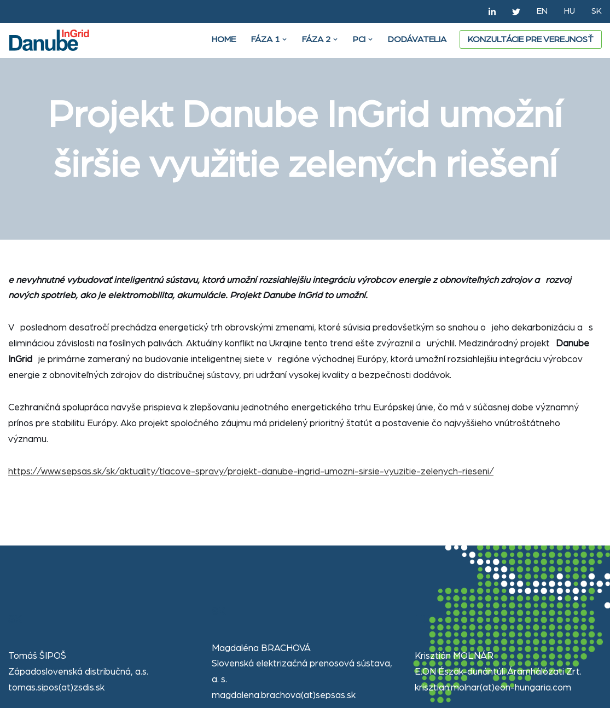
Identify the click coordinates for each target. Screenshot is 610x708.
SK (596, 11)
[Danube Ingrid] (52, 40)
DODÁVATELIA (417, 39)
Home (224, 39)
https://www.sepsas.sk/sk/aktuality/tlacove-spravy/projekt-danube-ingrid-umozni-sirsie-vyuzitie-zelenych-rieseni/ (250, 471)
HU (569, 11)
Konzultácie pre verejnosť (531, 39)
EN (542, 11)
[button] (284, 39)
